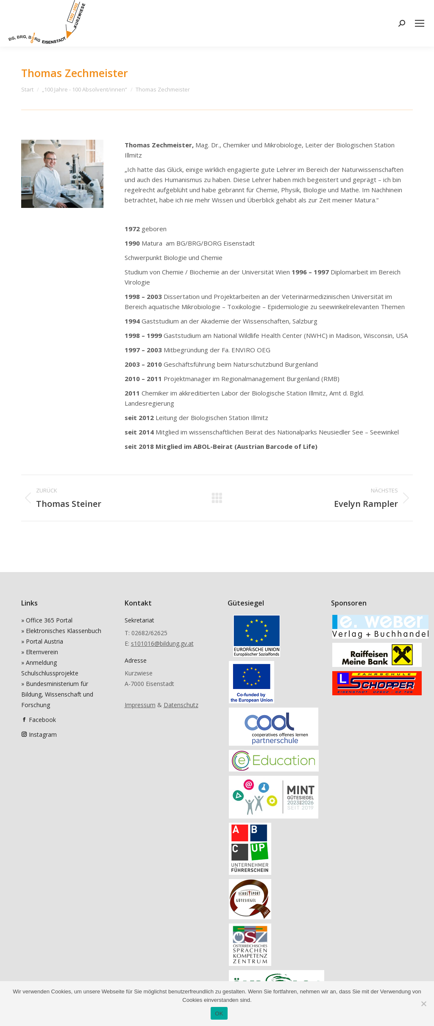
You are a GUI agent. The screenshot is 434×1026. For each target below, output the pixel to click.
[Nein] (423, 1003)
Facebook (42, 720)
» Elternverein (39, 652)
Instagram (43, 734)
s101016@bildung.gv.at (162, 643)
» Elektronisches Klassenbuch (61, 631)
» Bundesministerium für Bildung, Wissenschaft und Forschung (57, 694)
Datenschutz (181, 705)
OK (219, 1013)
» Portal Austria (42, 641)
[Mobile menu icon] (420, 23)
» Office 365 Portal (46, 620)
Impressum (140, 705)
